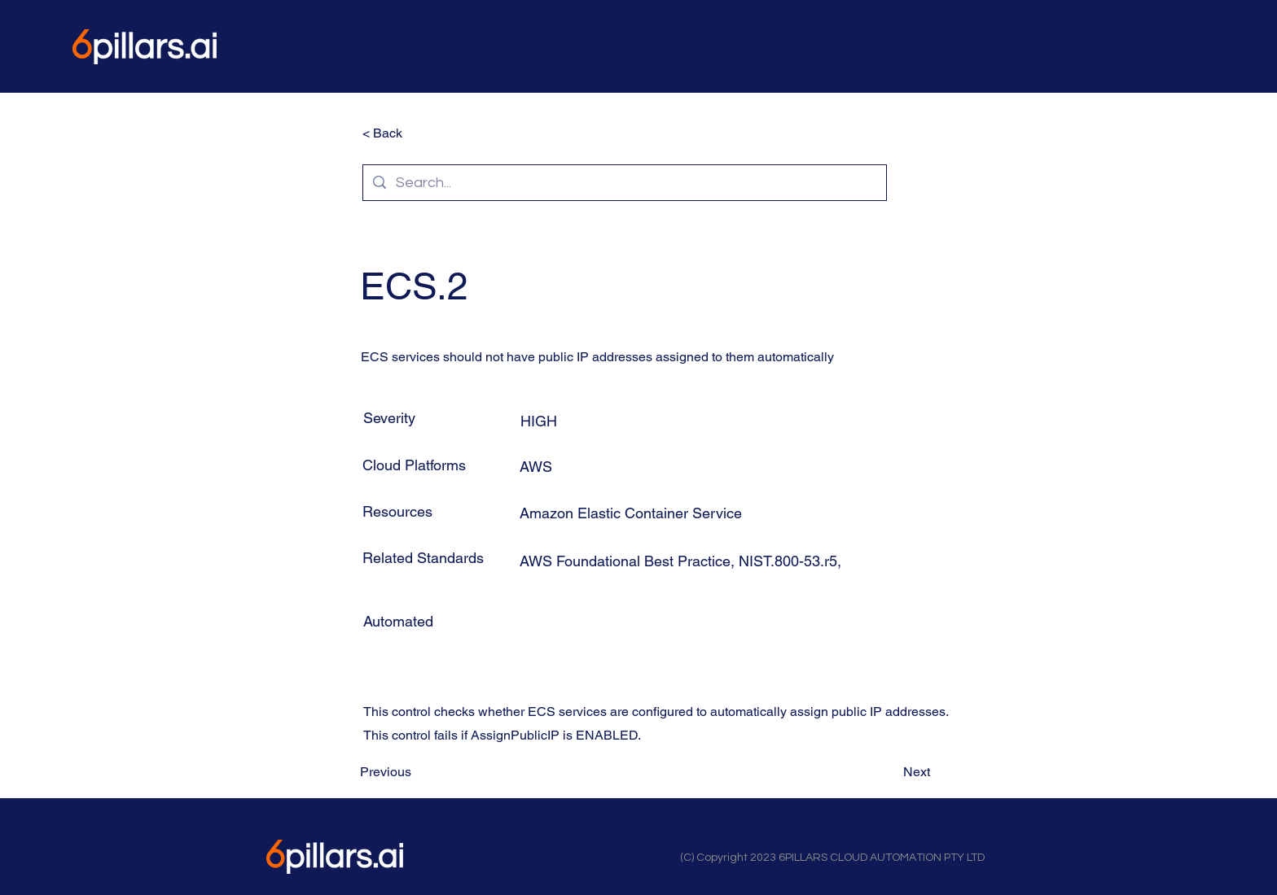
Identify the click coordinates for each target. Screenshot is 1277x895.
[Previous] (413, 771)
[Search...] (624, 182)
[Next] (889, 771)
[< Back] (416, 133)
